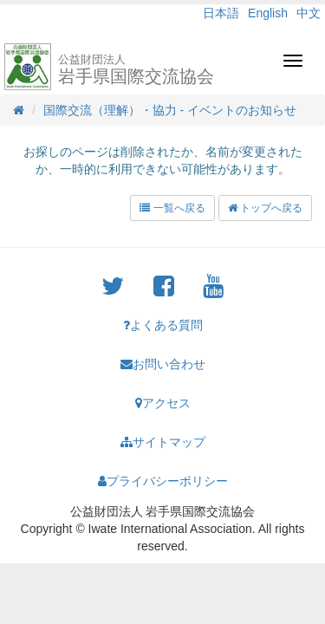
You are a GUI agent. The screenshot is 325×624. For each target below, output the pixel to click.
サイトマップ (162, 442)
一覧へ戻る (172, 208)
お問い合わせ (162, 364)
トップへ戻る (265, 208)
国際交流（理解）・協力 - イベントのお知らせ (169, 110)
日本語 (221, 13)
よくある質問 (163, 325)
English (268, 13)
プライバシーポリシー (163, 481)
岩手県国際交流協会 (136, 69)
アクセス (163, 403)
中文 (308, 13)
